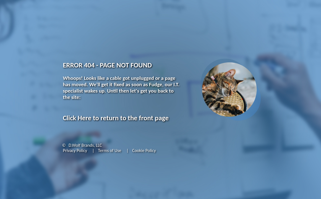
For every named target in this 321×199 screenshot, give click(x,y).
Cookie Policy (144, 150)
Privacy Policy (75, 150)
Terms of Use (109, 150)
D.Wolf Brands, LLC (85, 145)
